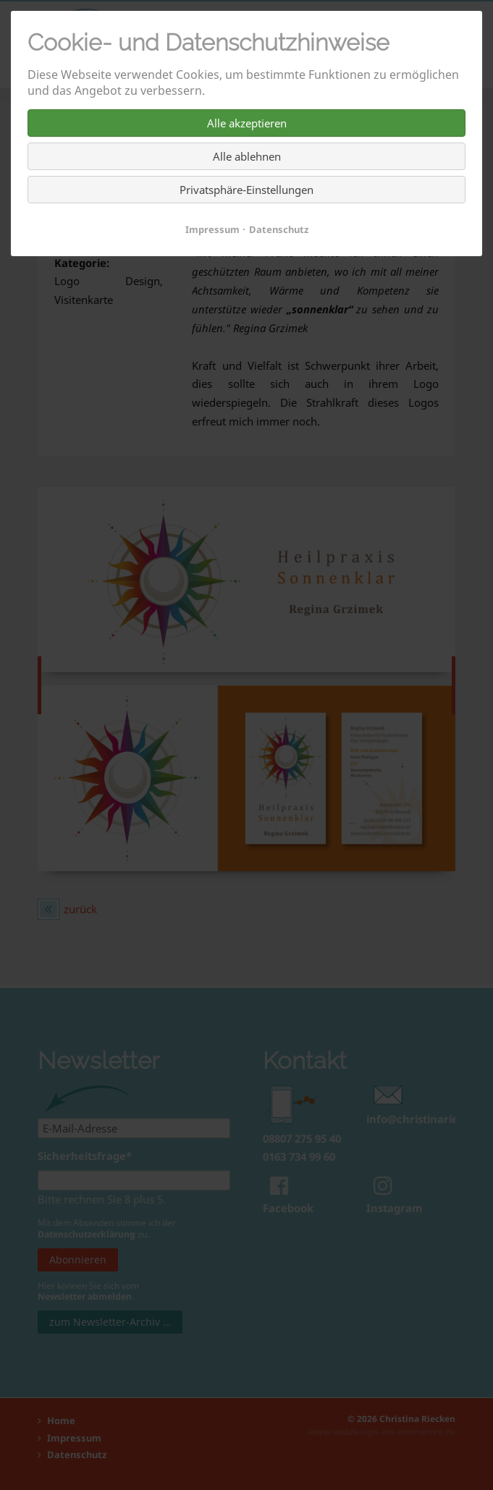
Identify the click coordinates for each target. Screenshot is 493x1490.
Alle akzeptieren (247, 123)
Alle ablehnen (247, 156)
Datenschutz (278, 229)
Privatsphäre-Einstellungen (246, 189)
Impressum (212, 229)
